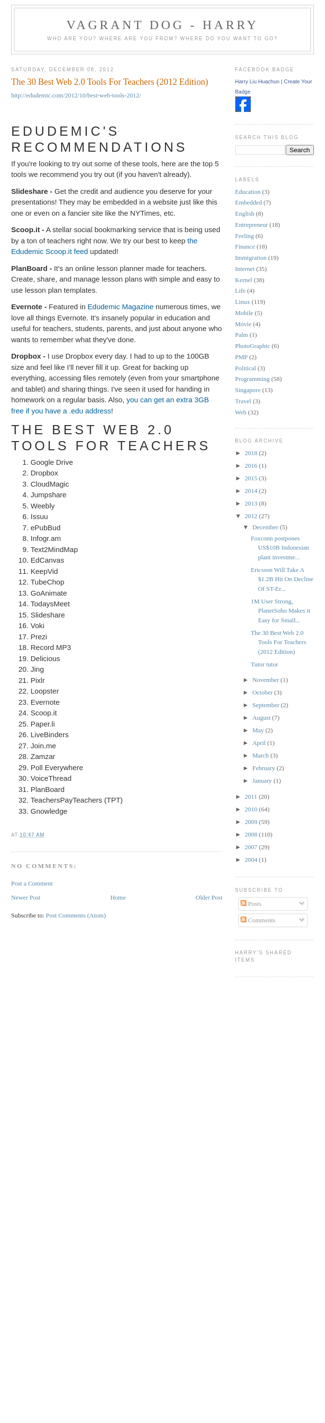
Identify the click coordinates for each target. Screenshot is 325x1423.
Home (118, 897)
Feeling (244, 235)
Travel (243, 401)
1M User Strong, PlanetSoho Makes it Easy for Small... (280, 611)
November (266, 679)
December (266, 527)
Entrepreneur (251, 224)
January (263, 780)
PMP (241, 357)
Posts (251, 903)
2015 (252, 478)
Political (245, 368)
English (245, 213)
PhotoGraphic (252, 345)
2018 (252, 453)
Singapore (248, 390)
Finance (245, 246)
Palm (241, 334)
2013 (252, 503)
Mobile (244, 312)
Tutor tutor (264, 664)
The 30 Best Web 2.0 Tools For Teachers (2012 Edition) (109, 82)
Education (248, 191)
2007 (252, 847)
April (259, 742)
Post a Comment (32, 883)
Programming (252, 378)
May (258, 730)
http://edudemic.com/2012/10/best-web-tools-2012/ (76, 95)
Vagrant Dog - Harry (162, 25)
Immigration (251, 257)
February (264, 768)
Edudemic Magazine (121, 306)
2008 (252, 834)
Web (241, 412)
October (263, 692)
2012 (252, 516)
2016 (252, 465)
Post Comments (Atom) (76, 915)
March (261, 755)
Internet (245, 268)
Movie (243, 324)
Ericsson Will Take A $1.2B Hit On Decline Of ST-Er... (282, 579)
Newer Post (25, 897)
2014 (252, 490)
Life (240, 290)
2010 (252, 809)
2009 (252, 821)
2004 (252, 859)
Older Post (208, 897)
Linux (242, 301)
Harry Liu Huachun (257, 81)
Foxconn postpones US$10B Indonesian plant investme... (280, 548)
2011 (252, 796)
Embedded (248, 202)
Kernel (243, 280)
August (262, 717)
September (266, 705)
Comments (258, 920)
